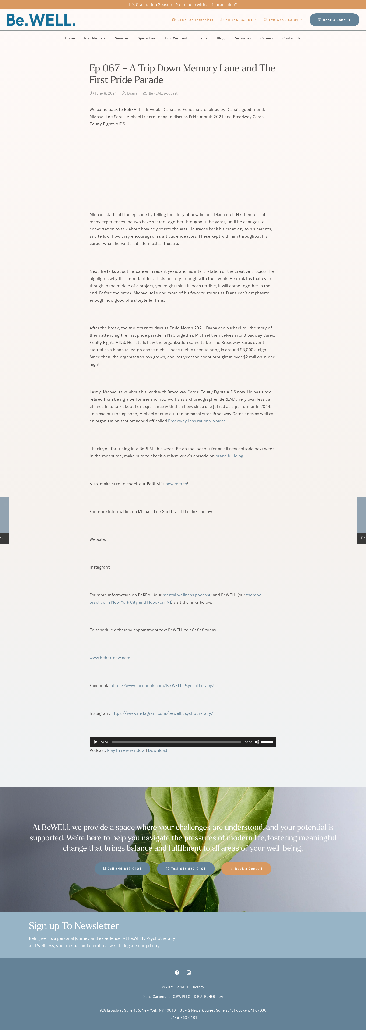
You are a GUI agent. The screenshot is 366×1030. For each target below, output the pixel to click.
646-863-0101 (184, 1017)
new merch (176, 483)
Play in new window (126, 750)
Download (157, 750)
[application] (183, 742)
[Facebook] (177, 973)
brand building (229, 456)
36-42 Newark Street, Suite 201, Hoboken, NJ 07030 (223, 1010)
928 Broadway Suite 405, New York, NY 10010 (138, 1010)
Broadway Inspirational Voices (197, 421)
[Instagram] (189, 973)
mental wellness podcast (187, 595)
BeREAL (155, 93)
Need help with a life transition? (206, 4)
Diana (132, 93)
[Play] (95, 742)
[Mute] (257, 742)
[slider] (176, 742)
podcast (171, 93)
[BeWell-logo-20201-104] (41, 20)
